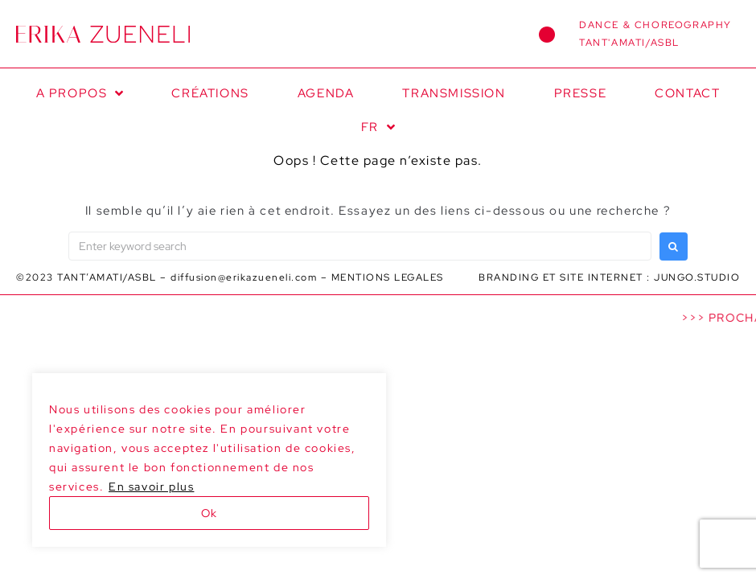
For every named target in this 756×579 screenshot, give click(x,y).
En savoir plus (151, 486)
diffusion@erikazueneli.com (244, 277)
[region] (209, 460)
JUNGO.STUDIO (697, 277)
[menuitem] (378, 127)
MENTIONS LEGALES (387, 277)
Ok (209, 513)
